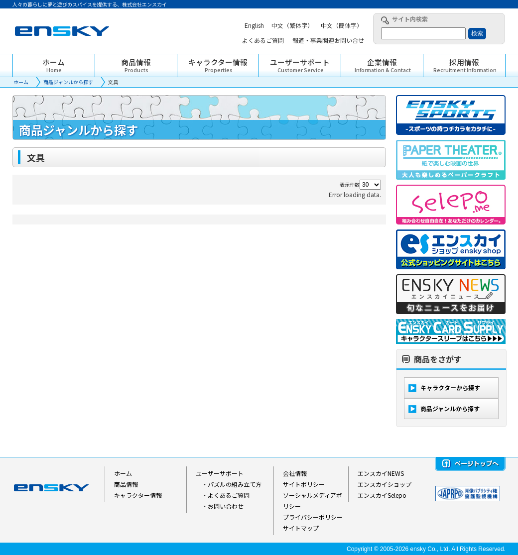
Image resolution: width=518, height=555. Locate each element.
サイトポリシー (304, 484)
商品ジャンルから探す (68, 82)
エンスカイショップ (384, 484)
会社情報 (295, 473)
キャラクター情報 (138, 495)
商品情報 (126, 484)
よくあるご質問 (229, 495)
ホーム (20, 82)
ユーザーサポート (220, 473)
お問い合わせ (226, 506)
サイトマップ (301, 528)
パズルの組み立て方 (234, 484)
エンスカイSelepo (382, 495)
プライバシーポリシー (313, 517)
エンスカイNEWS (381, 473)
